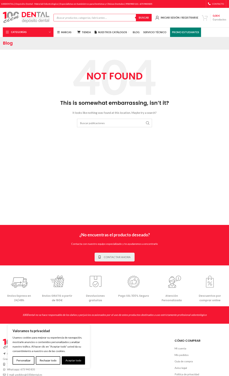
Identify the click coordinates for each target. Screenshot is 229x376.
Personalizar (23, 360)
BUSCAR (144, 17)
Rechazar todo (48, 360)
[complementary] (49, 347)
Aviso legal (181, 367)
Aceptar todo (73, 360)
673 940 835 (146, 3)
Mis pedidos (182, 355)
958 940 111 (132, 3)
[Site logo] (26, 17)
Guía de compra (184, 361)
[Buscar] (114, 123)
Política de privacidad (187, 374)
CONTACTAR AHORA (115, 257)
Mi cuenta (180, 348)
